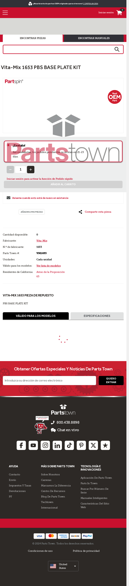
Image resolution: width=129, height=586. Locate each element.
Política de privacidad (86, 550)
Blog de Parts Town (53, 496)
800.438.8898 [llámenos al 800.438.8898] (68, 422)
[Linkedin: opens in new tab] (57, 445)
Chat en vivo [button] (65, 430)
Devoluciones (17, 491)
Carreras (46, 479)
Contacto (14, 474)
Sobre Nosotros (50, 474)
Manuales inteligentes (94, 498)
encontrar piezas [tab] (33, 38)
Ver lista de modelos (48, 265)
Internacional (49, 507)
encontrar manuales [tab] (94, 38)
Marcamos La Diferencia (56, 485)
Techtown (47, 502)
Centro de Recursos (53, 491)
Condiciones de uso (40, 550)
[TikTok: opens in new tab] (69, 445)
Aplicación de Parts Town (96, 477)
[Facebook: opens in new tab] (21, 445)
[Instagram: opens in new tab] (45, 445)
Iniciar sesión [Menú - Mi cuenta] (106, 12)
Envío (12, 479)
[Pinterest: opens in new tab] (81, 445)
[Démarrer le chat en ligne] (42, 425)
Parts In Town (89, 483)
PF (10, 496)
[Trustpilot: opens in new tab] (105, 445)
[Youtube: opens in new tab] (33, 445)
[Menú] (5, 13)
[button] (94, 212)
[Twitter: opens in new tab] (93, 445)
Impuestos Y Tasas (20, 485)
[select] (63, 566)
